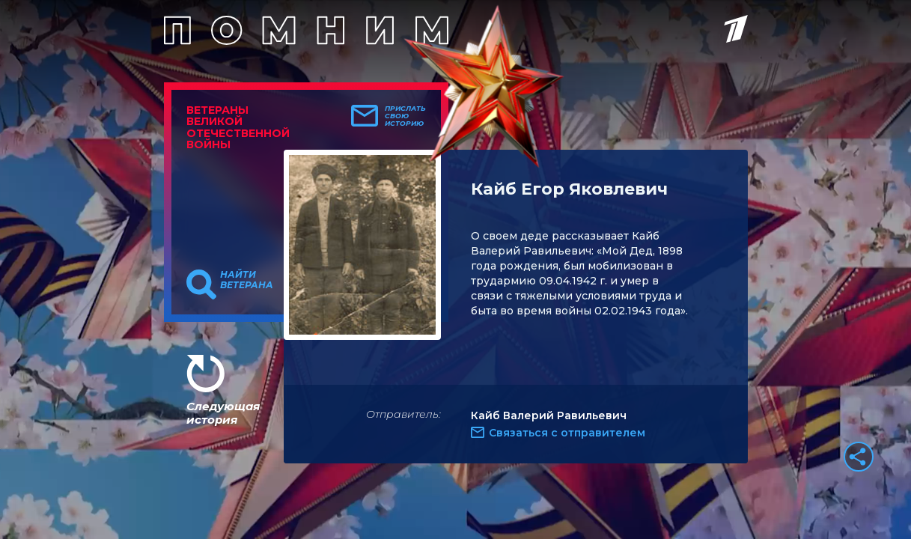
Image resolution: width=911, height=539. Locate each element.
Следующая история (223, 413)
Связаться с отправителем (567, 432)
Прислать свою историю (405, 116)
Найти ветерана (246, 280)
